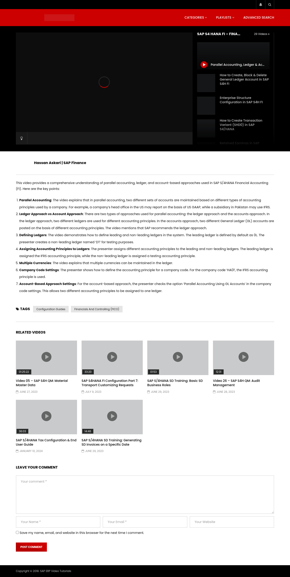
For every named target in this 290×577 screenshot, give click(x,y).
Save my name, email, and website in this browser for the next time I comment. (82, 532)
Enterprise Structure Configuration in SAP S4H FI (241, 100)
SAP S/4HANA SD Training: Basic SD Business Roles (175, 382)
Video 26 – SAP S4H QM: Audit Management (236, 382)
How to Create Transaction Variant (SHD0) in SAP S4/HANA (241, 124)
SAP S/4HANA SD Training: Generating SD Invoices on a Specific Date (111, 442)
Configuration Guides (50, 309)
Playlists (223, 17)
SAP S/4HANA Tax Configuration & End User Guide (46, 442)
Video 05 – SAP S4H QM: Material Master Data (42, 382)
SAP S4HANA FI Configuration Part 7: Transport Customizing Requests (110, 382)
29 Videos (262, 34)
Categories (194, 17)
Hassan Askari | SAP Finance (60, 162)
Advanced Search (258, 17)
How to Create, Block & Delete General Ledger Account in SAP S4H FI (244, 79)
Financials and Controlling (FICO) (96, 309)
